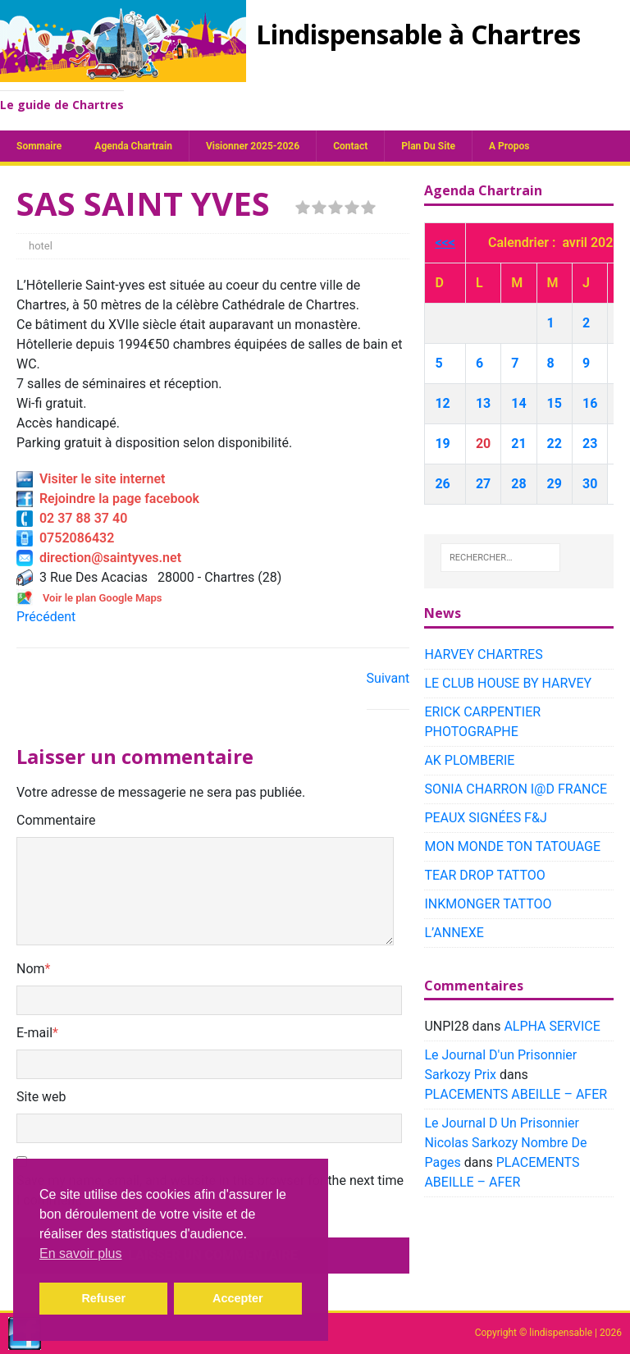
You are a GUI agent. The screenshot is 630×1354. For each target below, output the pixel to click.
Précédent (45, 616)
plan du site (428, 146)
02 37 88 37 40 (71, 518)
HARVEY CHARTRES (483, 654)
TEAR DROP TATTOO (484, 875)
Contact (350, 146)
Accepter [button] (237, 1298)
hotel (40, 246)
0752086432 (65, 538)
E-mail (34, 1033)
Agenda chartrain (133, 146)
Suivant (388, 678)
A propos (509, 146)
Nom (30, 969)
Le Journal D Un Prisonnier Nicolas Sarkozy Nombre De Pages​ (505, 1142)
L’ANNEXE (453, 932)
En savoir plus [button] (80, 1253)
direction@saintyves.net (98, 557)
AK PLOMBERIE (469, 760)
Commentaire (56, 820)
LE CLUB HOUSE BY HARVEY (507, 683)
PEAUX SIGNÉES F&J (485, 818)
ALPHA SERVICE (552, 1026)
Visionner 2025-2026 (252, 146)
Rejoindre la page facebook (107, 498)
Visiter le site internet (90, 479)
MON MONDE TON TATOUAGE (512, 846)
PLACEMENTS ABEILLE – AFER (515, 1094)
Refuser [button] (103, 1298)
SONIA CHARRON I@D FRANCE (515, 789)
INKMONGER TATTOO (487, 904)
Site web (41, 1097)
